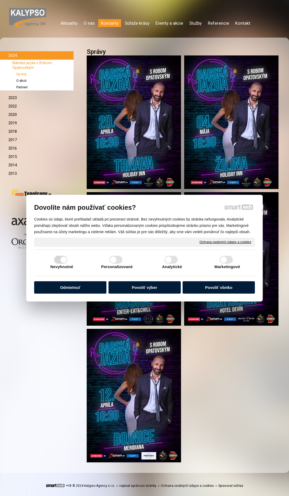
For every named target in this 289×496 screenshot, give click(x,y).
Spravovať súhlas (230, 486)
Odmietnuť (70, 287)
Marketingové (227, 266)
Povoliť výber (144, 287)
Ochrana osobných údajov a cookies (225, 242)
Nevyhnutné (61, 266)
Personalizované (117, 266)
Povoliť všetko (219, 287)
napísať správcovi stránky (137, 486)
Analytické (172, 266)
